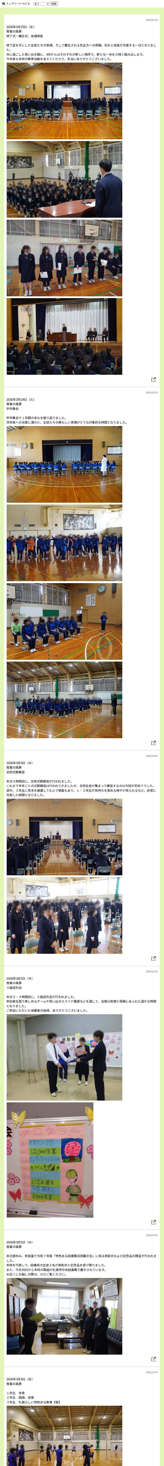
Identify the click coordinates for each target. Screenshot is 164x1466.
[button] (153, 379)
